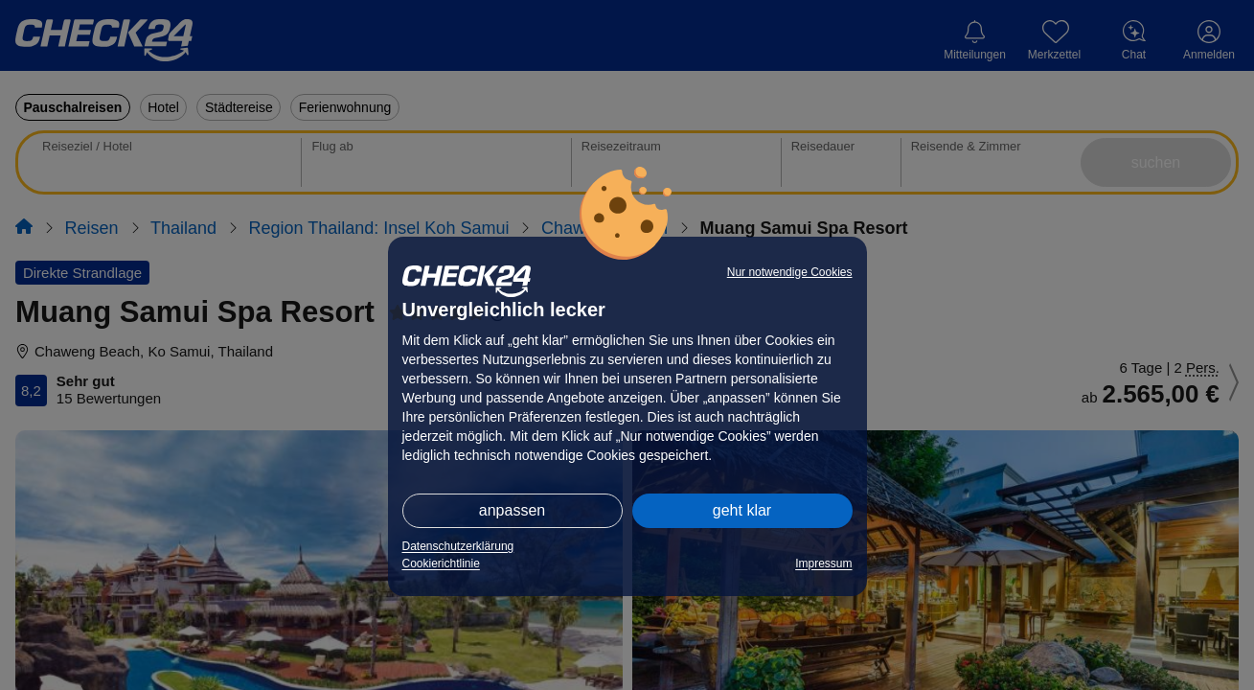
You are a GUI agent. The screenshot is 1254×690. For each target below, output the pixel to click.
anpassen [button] (512, 510)
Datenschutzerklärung (458, 546)
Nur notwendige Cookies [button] (790, 272)
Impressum (823, 563)
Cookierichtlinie (441, 563)
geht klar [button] (742, 510)
